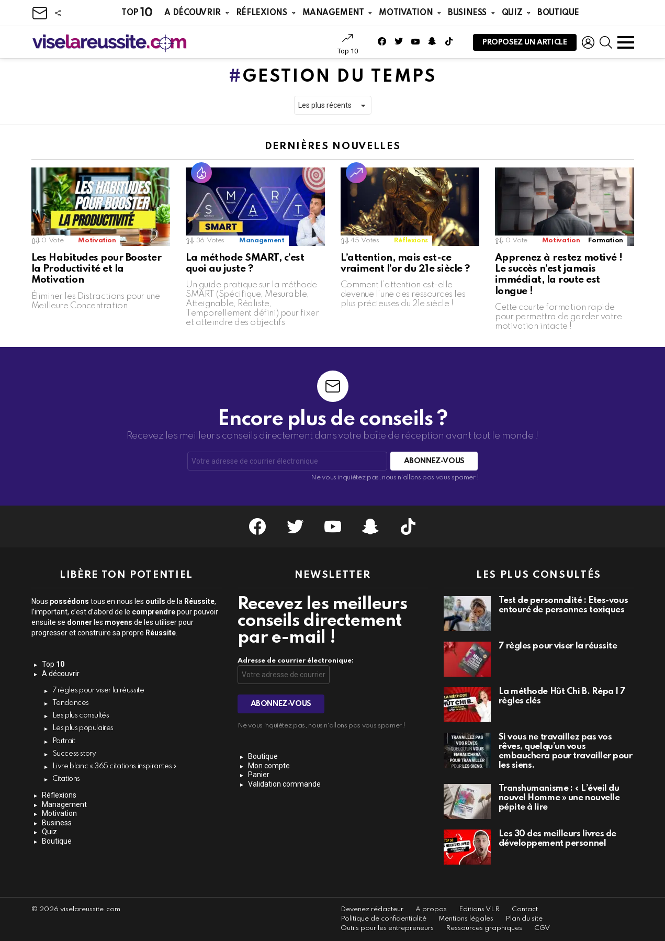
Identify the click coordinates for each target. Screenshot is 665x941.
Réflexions (261, 13)
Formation (605, 240)
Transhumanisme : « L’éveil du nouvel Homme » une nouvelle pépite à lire (559, 798)
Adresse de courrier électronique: (296, 660)
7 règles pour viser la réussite (98, 690)
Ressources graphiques (484, 928)
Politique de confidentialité (383, 918)
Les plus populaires (83, 728)
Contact (525, 909)
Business (467, 13)
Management (333, 13)
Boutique (558, 13)
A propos (431, 909)
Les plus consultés (80, 715)
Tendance (356, 172)
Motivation (406, 13)
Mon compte (269, 765)
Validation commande (284, 784)
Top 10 (347, 44)
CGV (542, 928)
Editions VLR (479, 909)
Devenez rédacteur (372, 909)
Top (136, 13)
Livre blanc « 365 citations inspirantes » (114, 766)
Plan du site (524, 918)
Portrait (63, 741)
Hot (201, 172)
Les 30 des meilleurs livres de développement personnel (558, 839)
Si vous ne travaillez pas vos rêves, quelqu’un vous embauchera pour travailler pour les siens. (566, 751)
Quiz (512, 13)
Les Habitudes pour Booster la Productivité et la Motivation (96, 269)
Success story (74, 753)
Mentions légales (465, 918)
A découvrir (192, 13)
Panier (258, 774)
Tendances (70, 703)
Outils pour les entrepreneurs (387, 928)
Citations (66, 778)
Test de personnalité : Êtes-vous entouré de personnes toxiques (563, 605)
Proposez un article (524, 45)
